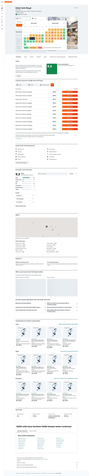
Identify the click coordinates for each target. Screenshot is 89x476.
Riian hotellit (58, 438)
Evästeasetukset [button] (19, 138)
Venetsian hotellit (21, 445)
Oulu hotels (58, 445)
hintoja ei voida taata (44, 459)
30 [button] (42, 41)
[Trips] (2, 25)
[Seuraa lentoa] (2, 19)
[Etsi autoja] (2, 10)
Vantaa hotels (20, 446)
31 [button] (24, 44)
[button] (2, 2)
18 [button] (27, 38)
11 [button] (27, 35)
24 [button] (24, 41)
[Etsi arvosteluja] (53, 174)
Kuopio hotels (20, 448)
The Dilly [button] (17, 340)
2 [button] (42, 29)
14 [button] (36, 35)
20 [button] (33, 38)
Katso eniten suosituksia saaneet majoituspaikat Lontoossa (66, 378)
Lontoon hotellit (51, 473)
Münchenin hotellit (21, 440)
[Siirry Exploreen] (2, 17)
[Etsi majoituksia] (2, 8)
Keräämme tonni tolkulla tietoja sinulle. (47, 465)
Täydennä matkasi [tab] (33, 430)
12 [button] (30, 35)
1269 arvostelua (24, 14)
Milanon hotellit (40, 438)
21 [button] (36, 38)
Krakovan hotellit (59, 441)
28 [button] (36, 41)
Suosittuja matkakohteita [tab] (22, 430)
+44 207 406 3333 (19, 12)
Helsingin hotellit (40, 443)
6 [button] (33, 32)
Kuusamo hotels (40, 448)
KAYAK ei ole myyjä (47, 462)
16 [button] (42, 35)
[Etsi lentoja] (2, 5)
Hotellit (22, 473)
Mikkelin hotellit (40, 445)
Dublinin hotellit (59, 443)
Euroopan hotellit (28, 473)
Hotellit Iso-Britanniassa (36, 473)
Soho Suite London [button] (51, 367)
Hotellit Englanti (44, 473)
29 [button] (39, 41)
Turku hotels (58, 446)
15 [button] (39, 35)
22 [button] (39, 38)
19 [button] (30, 38)
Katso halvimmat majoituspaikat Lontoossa (69, 351)
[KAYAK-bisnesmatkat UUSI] (2, 22)
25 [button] (27, 41)
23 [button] (42, 38)
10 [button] (24, 35)
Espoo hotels (39, 446)
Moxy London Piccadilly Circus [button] (38, 340)
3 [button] (55, 29)
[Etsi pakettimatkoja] (2, 13)
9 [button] (42, 32)
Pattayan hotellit (21, 443)
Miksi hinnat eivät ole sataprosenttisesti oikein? (47, 467)
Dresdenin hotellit (21, 441)
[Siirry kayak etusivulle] (8, 2)
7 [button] (36, 32)
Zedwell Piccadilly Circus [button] (52, 340)
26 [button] (30, 41)
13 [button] (33, 35)
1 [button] (39, 29)
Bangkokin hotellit (21, 438)
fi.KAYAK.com (18, 473)
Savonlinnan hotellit (41, 440)
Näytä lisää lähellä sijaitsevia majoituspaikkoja (68, 324)
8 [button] (39, 32)
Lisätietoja (66, 132)
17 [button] (24, 38)
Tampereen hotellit (40, 441)
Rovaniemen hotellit (60, 440)
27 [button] (33, 41)
